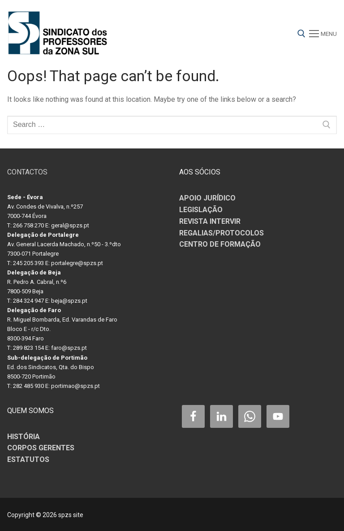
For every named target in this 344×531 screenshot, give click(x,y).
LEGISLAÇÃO (201, 209)
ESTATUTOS (28, 459)
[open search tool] (301, 34)
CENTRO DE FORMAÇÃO (220, 244)
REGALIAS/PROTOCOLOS (221, 233)
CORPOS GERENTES (40, 448)
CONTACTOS (27, 172)
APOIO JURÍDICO (207, 198)
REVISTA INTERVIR (210, 221)
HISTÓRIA (23, 436)
